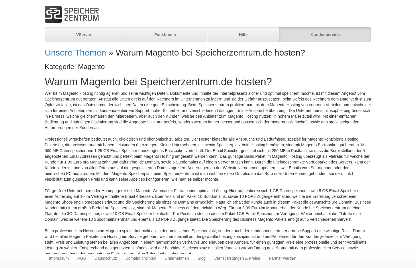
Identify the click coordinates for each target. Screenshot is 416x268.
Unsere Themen (75, 52)
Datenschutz (106, 258)
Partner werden (282, 258)
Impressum (59, 258)
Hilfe (243, 34)
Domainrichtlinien (140, 258)
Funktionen (165, 34)
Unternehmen (177, 258)
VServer (83, 34)
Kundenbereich (325, 34)
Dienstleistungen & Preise (237, 258)
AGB (81, 258)
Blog (202, 258)
